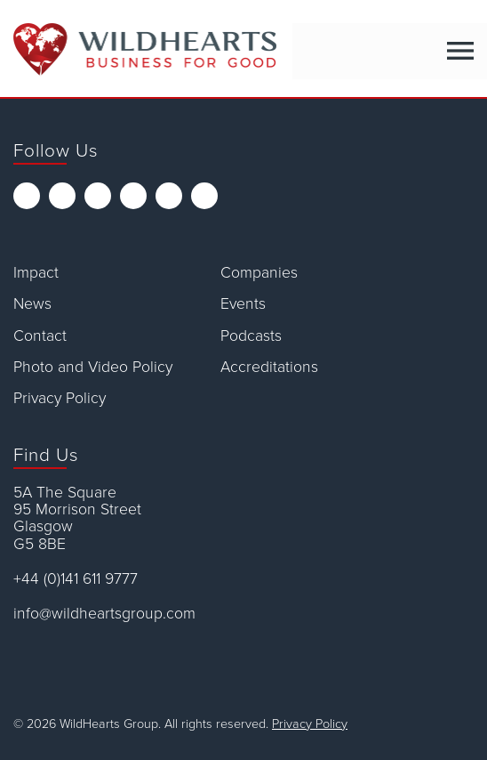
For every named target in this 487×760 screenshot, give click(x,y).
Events (243, 303)
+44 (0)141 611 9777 (75, 578)
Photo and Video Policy (92, 367)
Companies (259, 272)
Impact (36, 272)
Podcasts (251, 335)
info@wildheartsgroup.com (104, 613)
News (32, 303)
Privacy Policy (59, 398)
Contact (40, 335)
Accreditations (269, 367)
